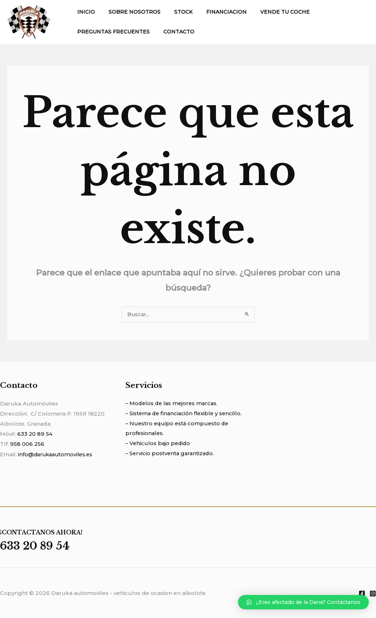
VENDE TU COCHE (268, 12)
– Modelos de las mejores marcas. (173, 403)
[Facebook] (362, 593)
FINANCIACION (214, 12)
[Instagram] (373, 593)
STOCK (174, 12)
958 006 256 (27, 444)
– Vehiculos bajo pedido (158, 444)
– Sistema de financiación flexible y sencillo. (185, 414)
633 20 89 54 (35, 434)
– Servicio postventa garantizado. (171, 454)
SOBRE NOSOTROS (129, 12)
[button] (303, 602)
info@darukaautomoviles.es (57, 454)
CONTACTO (173, 31)
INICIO (84, 12)
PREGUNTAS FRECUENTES (111, 31)
